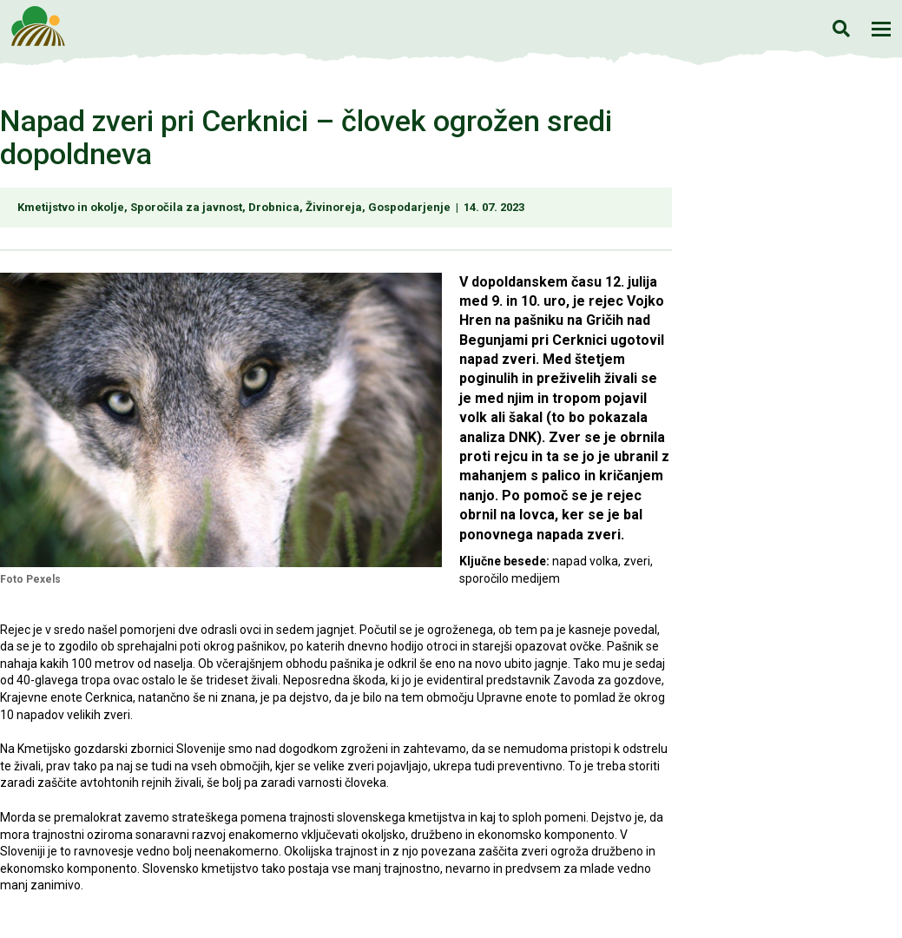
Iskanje (840, 28)
